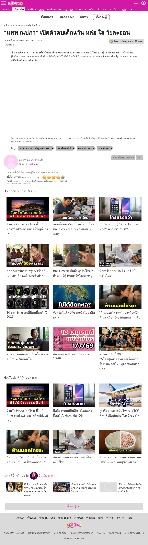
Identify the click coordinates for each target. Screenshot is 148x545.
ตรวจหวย (81, 9)
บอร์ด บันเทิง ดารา (34, 25)
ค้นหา (84, 17)
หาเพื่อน (31, 9)
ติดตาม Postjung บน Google (128, 41)
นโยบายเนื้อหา (61, 533)
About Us (100, 533)
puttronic (33, 164)
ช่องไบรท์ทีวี (64, 148)
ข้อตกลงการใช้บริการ (14, 533)
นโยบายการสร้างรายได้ (82, 533)
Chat (41, 9)
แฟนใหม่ (104, 148)
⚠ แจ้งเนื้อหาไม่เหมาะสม (123, 158)
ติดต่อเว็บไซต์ (115, 533)
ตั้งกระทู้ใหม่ (74, 506)
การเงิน (113, 9)
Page (123, 9)
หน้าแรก (5, 9)
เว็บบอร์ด (19, 9)
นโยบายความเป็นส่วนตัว (38, 533)
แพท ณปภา (84, 148)
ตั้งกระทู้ (101, 17)
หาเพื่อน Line (54, 9)
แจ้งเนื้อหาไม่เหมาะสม (74, 538)
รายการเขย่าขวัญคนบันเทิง (34, 148)
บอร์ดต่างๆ (67, 17)
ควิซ (91, 9)
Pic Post (68, 9)
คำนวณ (101, 9)
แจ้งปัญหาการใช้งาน (134, 533)
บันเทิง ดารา (42, 476)
